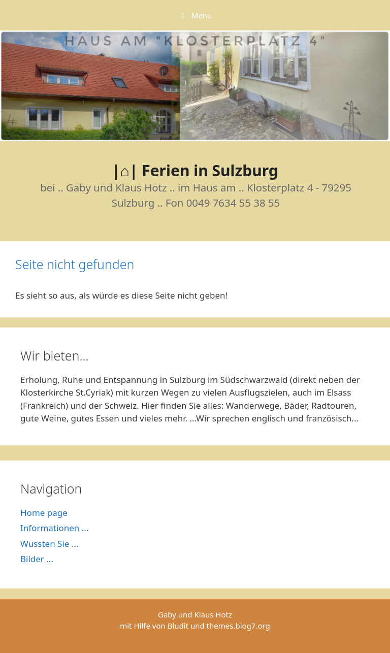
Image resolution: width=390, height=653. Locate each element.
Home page (44, 512)
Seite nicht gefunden (74, 264)
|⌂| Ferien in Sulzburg (195, 170)
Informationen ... (54, 528)
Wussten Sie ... (49, 543)
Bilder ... (36, 559)
